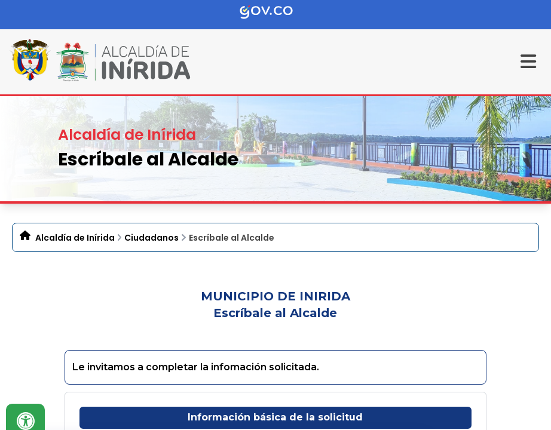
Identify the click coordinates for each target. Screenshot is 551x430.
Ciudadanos (151, 238)
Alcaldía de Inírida (75, 238)
